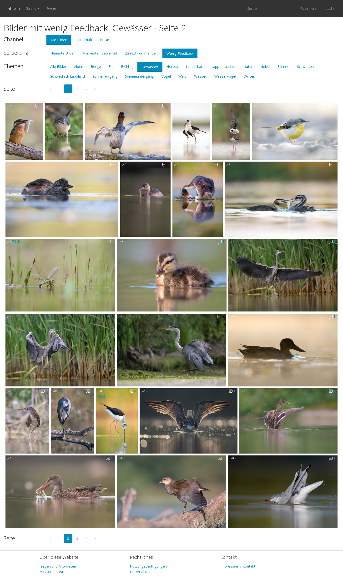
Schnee (283, 66)
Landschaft (83, 39)
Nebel (265, 66)
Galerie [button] (31, 8)
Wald (182, 76)
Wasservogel (225, 76)
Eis (111, 66)
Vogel (166, 76)
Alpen (78, 66)
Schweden (305, 66)
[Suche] (268, 8)
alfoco (13, 8)
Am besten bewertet (100, 53)
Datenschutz (140, 571)
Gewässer (149, 66)
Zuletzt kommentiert (142, 53)
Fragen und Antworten (57, 566)
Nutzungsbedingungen (148, 566)
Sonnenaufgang (104, 76)
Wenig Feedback (179, 53)
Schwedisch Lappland (67, 76)
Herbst (172, 66)
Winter (249, 76)
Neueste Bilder (62, 53)
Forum (51, 8)
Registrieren (309, 8)
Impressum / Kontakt (237, 566)
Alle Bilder (58, 39)
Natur (104, 39)
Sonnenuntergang (139, 76)
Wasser (200, 76)
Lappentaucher (223, 66)
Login (330, 8)
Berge (96, 66)
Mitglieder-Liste (52, 571)
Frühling (127, 66)
